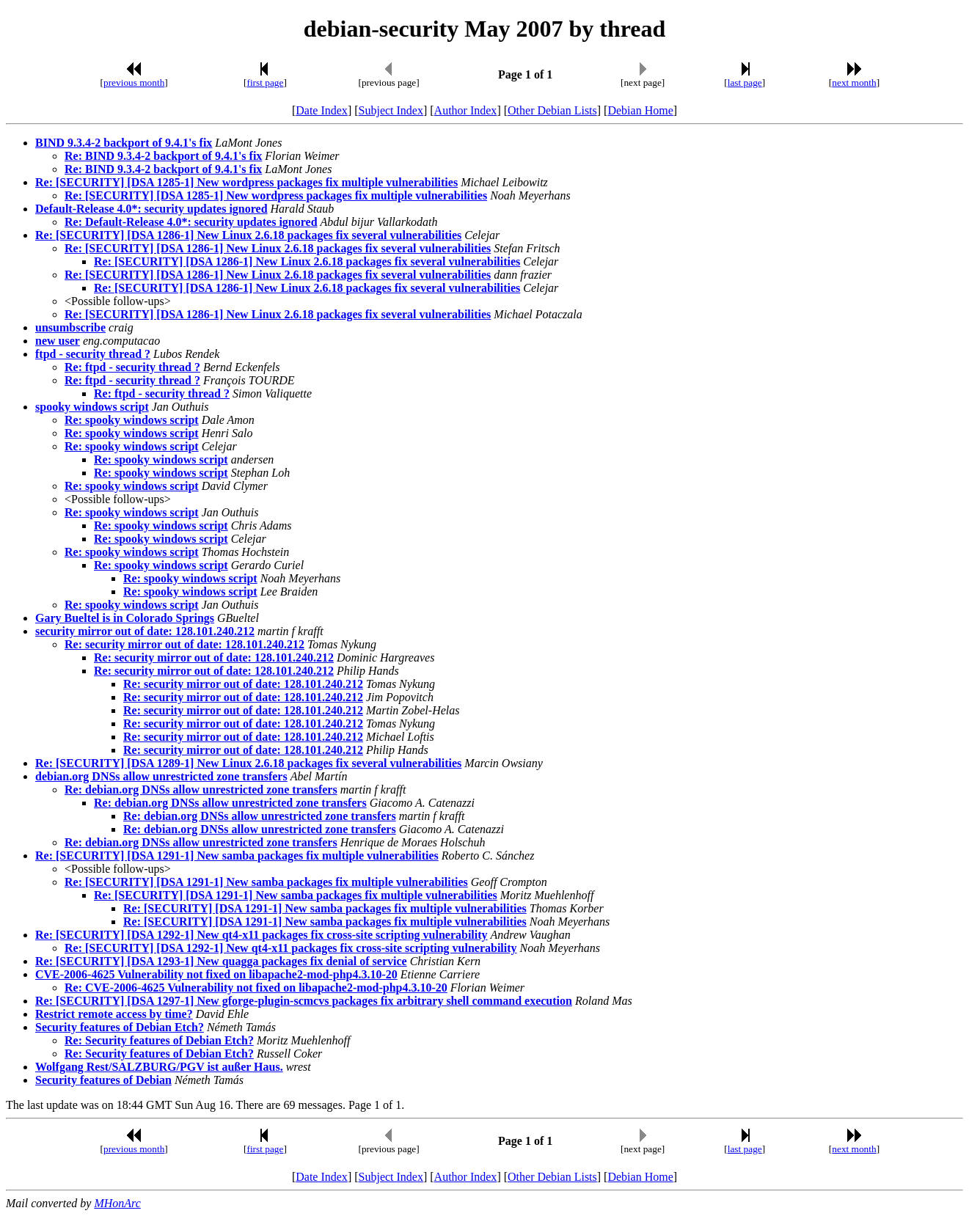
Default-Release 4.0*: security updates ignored (151, 208)
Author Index (465, 110)
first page (264, 82)
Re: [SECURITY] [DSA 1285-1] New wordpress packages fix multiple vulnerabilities (246, 182)
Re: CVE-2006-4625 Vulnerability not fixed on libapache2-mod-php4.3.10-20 (256, 987)
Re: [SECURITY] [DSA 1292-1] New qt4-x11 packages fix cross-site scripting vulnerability (261, 935)
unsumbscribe (70, 327)
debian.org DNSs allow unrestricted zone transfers (161, 776)
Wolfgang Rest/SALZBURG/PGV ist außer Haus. (159, 1067)
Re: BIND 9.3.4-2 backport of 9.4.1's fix (163, 156)
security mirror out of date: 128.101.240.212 (145, 631)
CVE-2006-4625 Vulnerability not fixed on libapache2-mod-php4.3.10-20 (216, 974)
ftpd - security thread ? (92, 354)
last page (745, 82)
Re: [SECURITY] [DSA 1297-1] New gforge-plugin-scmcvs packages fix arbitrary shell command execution (303, 1001)
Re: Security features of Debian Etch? (159, 1040)
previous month (133, 82)
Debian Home (640, 110)
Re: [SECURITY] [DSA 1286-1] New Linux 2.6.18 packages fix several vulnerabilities (248, 235)
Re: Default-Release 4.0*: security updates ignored (191, 222)
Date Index (322, 110)
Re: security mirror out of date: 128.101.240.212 (184, 644)
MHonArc (117, 1203)
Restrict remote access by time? (114, 1014)
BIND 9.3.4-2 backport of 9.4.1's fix (123, 142)
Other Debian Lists (552, 110)
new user (57, 340)
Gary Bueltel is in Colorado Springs (124, 618)
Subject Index (391, 110)
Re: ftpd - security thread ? (132, 367)
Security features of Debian (103, 1080)
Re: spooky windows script (132, 420)
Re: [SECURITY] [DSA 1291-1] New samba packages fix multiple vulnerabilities (237, 855)
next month (854, 82)
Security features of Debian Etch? (119, 1027)
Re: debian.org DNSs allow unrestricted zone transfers (201, 789)
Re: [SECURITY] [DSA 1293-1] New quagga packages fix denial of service (221, 961)
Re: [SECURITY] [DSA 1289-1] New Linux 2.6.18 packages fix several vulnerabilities (248, 763)
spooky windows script (92, 406)
